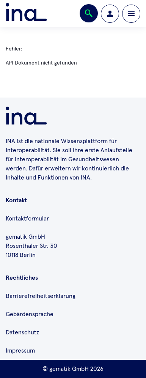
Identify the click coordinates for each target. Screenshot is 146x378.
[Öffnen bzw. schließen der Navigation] (131, 14)
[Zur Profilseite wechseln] (110, 14)
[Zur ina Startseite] (26, 13)
